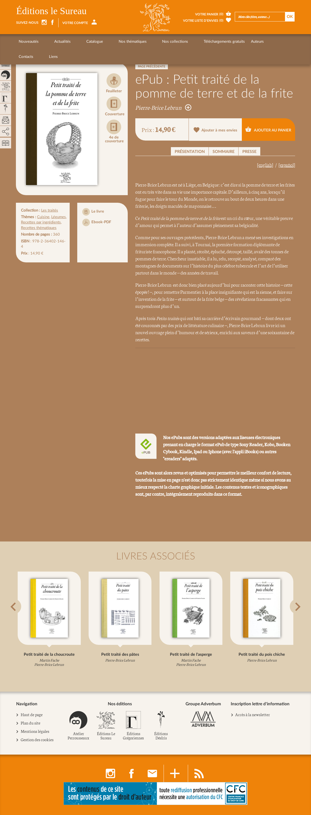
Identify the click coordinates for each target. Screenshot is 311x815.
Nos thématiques (104, 41)
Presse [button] (249, 152)
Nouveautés (29, 41)
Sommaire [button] (224, 152)
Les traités (49, 210)
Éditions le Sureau (51, 11)
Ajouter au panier (268, 129)
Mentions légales (35, 731)
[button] (22, 619)
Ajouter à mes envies (215, 130)
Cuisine (43, 217)
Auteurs (209, 41)
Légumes (58, 217)
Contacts (229, 41)
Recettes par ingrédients (41, 222)
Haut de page (32, 714)
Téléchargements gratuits (176, 41)
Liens (247, 41)
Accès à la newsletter (252, 714)
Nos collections (137, 41)
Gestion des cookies (37, 739)
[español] (287, 164)
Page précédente (151, 66)
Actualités (53, 41)
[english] (265, 164)
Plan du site (30, 723)
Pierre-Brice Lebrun (163, 107)
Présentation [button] (190, 152)
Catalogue (75, 41)
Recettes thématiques (39, 228)
